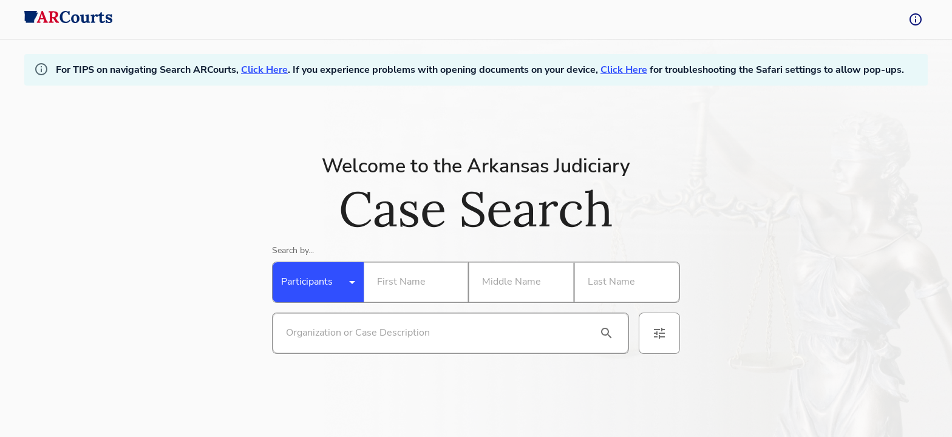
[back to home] (68, 19)
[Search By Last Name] (624, 282)
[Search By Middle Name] (518, 282)
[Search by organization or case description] (435, 333)
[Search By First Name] (413, 282)
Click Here (264, 69)
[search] (606, 333)
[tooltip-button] (915, 19)
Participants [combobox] (307, 281)
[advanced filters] (659, 333)
